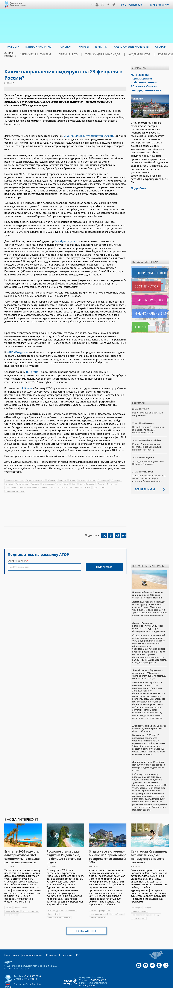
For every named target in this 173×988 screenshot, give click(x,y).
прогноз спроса (139, 908)
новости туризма (30, 901)
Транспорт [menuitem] (65, 46)
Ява (57, 904)
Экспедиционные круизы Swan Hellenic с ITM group (148, 452)
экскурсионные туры (15, 488)
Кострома (35, 481)
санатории (137, 897)
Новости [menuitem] (13, 46)
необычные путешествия (59, 907)
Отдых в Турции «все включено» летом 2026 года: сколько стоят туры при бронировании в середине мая (148, 617)
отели (88, 484)
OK (108, 4)
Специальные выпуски (146, 262)
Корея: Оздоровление (154, 54)
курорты (79, 484)
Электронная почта (17, 557)
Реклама (60, 944)
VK (103, 4)
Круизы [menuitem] (84, 46)
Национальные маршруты (148, 303)
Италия (91, 477)
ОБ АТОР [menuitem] (160, 46)
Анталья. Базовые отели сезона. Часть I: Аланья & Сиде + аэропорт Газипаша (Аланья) (149, 468)
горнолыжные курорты (29, 484)
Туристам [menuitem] (101, 46)
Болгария (62, 477)
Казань (102, 481)
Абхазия (51, 477)
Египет (9, 897)
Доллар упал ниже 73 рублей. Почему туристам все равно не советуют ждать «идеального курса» (148, 755)
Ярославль (113, 481)
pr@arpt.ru (35, 973)
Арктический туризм (38, 54)
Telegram (113, 4)
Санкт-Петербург (88, 481)
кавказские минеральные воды (146, 904)
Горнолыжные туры (14, 477)
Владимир (116, 477)
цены (104, 484)
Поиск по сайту (159, 4)
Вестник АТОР (140, 276)
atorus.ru (148, 985)
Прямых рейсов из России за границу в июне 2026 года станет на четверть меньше (147, 585)
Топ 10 (136, 316)
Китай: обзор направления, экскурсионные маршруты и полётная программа (147, 436)
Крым (74, 481)
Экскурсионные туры (35, 477)
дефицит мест (48, 484)
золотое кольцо (65, 484)
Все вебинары (144, 479)
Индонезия (71, 900)
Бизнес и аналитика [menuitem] (38, 46)
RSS (71, 944)
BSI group (31, 369)
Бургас (73, 477)
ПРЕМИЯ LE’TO (65, 54)
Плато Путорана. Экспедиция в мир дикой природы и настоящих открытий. (148, 419)
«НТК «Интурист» (16, 350)
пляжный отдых (13, 901)
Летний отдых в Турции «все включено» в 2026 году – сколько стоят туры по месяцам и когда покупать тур (149, 664)
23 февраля (11, 484)
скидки (93, 900)
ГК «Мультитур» (63, 240)
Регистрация (137, 4)
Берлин (82, 477)
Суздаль (9, 481)
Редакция (47, 944)
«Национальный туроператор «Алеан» (87, 135)
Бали (50, 904)
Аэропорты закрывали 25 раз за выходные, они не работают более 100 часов (149, 718)
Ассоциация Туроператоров (18, 4)
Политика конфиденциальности (20, 944)
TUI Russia (25, 385)
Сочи (67, 481)
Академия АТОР (125, 54)
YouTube (97, 4)
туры (96, 484)
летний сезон (21, 897)
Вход (124, 4)
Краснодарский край (52, 481)
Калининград (22, 481)
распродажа (105, 900)
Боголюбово (103, 477)
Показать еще (86, 920)
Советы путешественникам (148, 289)
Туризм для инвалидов (94, 54)
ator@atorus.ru (29, 968)
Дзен (92, 4)
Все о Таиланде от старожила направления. (147, 404)
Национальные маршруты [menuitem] (131, 46)
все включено (12, 904)
